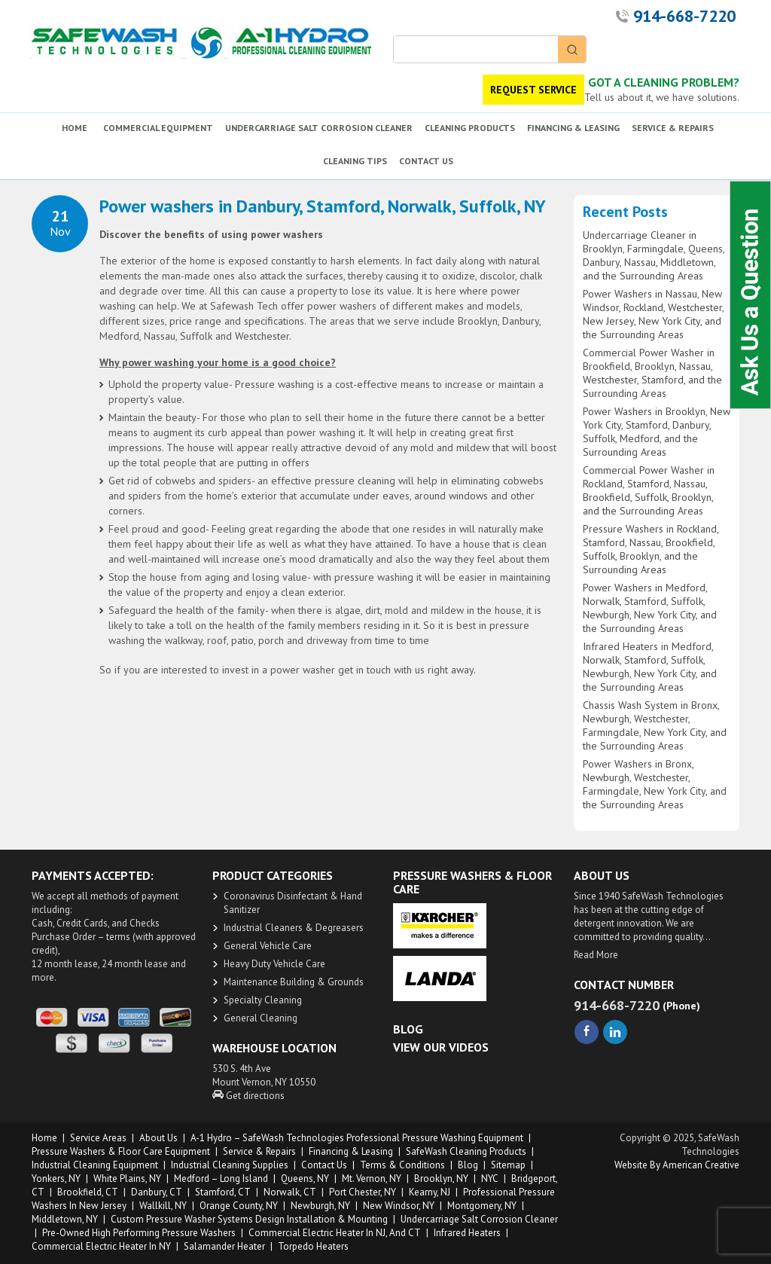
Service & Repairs (259, 1151)
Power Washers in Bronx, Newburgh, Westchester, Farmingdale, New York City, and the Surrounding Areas (655, 784)
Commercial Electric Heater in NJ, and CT (334, 1232)
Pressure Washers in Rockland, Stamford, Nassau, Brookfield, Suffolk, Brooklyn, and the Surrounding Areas (650, 549)
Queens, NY (305, 1178)
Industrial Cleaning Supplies (229, 1165)
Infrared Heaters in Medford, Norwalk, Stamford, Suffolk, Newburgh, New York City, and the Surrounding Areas (650, 667)
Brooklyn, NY (441, 1178)
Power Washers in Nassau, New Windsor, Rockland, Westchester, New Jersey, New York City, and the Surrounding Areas (653, 314)
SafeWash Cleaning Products (466, 1151)
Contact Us (324, 1165)
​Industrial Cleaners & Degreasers (294, 927)
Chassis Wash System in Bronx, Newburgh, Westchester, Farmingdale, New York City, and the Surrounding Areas (655, 725)
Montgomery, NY (482, 1205)
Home (44, 1137)
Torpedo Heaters (313, 1246)
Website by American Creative (676, 1165)
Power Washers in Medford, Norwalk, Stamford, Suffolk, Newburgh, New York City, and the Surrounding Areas (650, 608)
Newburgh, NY (320, 1205)
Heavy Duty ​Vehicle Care (274, 963)
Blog (468, 1165)
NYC (489, 1178)
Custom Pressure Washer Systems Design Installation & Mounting (249, 1219)
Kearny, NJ (429, 1192)
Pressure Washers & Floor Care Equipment (121, 1151)
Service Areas (98, 1137)
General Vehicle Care (268, 945)
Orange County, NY (239, 1205)
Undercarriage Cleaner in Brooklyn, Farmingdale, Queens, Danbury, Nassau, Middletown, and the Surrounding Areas (653, 255)
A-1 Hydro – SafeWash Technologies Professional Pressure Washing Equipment (356, 1137)
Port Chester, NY (362, 1192)
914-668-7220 (684, 15)
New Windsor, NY (398, 1205)
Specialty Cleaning (263, 1000)
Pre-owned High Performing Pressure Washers (139, 1232)
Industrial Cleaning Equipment (95, 1165)
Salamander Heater (224, 1246)
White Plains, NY (127, 1178)
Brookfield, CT (87, 1192)
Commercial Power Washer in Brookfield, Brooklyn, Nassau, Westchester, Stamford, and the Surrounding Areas (652, 373)
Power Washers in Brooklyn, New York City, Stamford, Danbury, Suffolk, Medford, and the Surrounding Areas (656, 432)
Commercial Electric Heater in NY (101, 1246)
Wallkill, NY (163, 1205)
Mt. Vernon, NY (371, 1178)
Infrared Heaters (467, 1232)
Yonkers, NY (56, 1178)
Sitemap (508, 1165)
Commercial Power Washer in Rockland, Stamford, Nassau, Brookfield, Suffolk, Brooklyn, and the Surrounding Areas (649, 490)
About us (158, 1137)
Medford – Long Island (221, 1178)
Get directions (248, 1095)
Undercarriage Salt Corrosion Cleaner (479, 1219)
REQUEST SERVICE (533, 89)
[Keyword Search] (476, 49)
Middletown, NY (65, 1219)
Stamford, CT (223, 1192)
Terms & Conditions (402, 1165)
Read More (596, 954)
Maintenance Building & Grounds (294, 981)
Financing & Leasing (351, 1151)
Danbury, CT (156, 1192)
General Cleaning (260, 1018)
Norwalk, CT (290, 1192)
